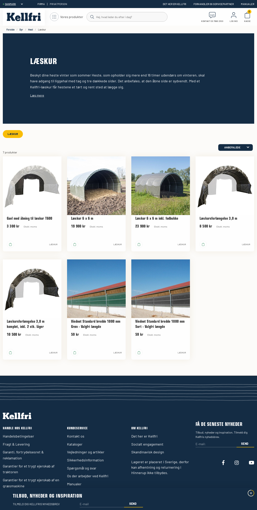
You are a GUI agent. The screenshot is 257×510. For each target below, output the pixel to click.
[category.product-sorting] (235, 147)
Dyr (21, 29)
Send (245, 443)
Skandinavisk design (147, 452)
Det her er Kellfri (174, 4)
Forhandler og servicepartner (214, 4)
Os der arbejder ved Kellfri (87, 476)
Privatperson (58, 4)
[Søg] (127, 16)
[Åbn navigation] (66, 16)
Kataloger (75, 444)
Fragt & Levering (16, 444)
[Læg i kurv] (10, 244)
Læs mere (37, 95)
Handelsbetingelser (18, 436)
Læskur (13, 134)
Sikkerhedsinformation (85, 460)
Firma (41, 4)
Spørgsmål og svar (81, 468)
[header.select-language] (13, 4)
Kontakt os (75, 436)
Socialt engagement (147, 444)
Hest (30, 29)
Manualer (247, 4)
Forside (10, 29)
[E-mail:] (216, 444)
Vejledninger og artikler (85, 452)
